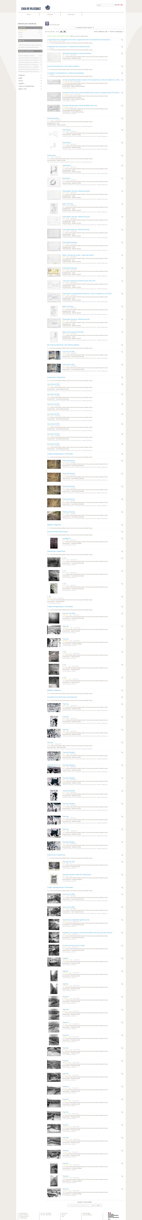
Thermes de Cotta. (68, 862)
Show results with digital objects (79, 36)
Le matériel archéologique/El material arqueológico (32, 47)
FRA (116, 5)
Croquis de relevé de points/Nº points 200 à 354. (79, 281)
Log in (63, 1216)
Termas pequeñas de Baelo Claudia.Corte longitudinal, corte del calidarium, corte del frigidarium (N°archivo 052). (102, 80)
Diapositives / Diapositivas (56, 377)
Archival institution (26, 51)
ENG (121, 5)
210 (93, 1205)
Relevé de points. (53, 118)
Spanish (20, 37)
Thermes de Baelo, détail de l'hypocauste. (76, 875)
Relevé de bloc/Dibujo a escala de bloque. (76, 53)
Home (28, 14)
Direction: (112, 31)
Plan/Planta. (66, 130)
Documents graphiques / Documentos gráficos (63, 66)
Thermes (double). (68, 752)
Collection (50, 14)
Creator (22, 75)
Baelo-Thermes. (68, 204)
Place (21, 81)
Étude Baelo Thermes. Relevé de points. (76, 191)
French (20, 35)
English (20, 32)
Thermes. (65, 626)
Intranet (63, 1214)
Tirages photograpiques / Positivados (60, 454)
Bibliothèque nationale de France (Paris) (29, 72)
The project (71, 14)
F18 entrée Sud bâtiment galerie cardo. (76, 920)
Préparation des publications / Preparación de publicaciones (68, 47)
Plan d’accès (64, 1213)
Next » (99, 1205)
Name (20, 78)
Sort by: (96, 31)
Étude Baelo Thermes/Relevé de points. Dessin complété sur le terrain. (87, 294)
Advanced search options (84, 27)
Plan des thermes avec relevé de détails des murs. (79, 105)
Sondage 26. (66, 538)
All (19, 43)
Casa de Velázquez (23, 1213)
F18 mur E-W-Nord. (69, 613)
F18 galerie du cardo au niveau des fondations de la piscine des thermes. (87, 933)
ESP (118, 5)
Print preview (50, 31)
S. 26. (64, 558)
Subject (21, 83)
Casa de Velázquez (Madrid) (26, 56)
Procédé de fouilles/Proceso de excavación (62, 697)
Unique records (22, 30)
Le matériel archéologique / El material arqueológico (65, 73)
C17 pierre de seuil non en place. (73, 945)
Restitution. (66, 178)
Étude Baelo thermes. (70, 242)
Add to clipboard (122, 40)
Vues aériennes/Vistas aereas (57, 532)
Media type (22, 89)
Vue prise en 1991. (68, 352)
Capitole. (65, 958)
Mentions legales (86, 1213)
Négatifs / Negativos (54, 525)
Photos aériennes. (68, 461)
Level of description (26, 86)
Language (22, 28)
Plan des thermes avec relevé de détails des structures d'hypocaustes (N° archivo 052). (92, 93)
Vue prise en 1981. (68, 894)
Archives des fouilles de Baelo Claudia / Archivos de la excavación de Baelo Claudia (71, 43)
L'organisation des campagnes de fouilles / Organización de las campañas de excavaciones (78, 40)
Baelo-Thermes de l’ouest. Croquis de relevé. (78, 255)
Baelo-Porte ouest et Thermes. (73, 332)
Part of (21, 40)
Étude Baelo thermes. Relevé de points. (76, 229)
